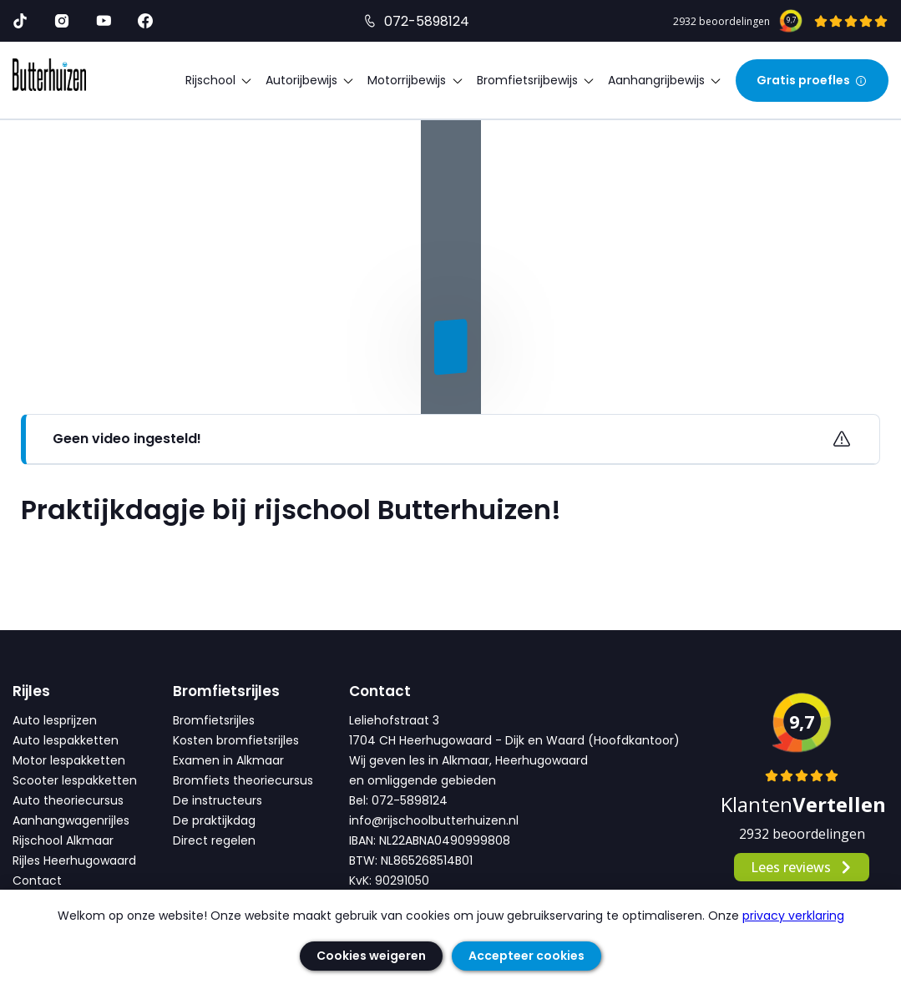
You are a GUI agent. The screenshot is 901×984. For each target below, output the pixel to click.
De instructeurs (217, 800)
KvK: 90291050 (389, 880)
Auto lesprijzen (55, 720)
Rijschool (219, 80)
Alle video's (65, 404)
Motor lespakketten (69, 760)
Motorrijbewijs (415, 80)
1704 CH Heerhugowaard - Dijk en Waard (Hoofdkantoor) (514, 740)
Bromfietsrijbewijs (536, 80)
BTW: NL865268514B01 (411, 860)
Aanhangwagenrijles (71, 820)
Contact (37, 880)
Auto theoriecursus (68, 800)
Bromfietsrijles (214, 720)
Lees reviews (802, 867)
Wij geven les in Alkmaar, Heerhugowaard (468, 760)
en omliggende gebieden (422, 780)
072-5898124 (426, 21)
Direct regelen (214, 840)
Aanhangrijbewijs (665, 80)
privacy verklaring (793, 915)
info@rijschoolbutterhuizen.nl (434, 820)
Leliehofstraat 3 (394, 720)
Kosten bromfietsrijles (236, 740)
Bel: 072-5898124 (398, 800)
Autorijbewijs (310, 80)
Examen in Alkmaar (228, 760)
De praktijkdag (214, 820)
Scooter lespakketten (75, 780)
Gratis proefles (812, 80)
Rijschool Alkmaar (63, 840)
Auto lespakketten (66, 740)
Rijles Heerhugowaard (74, 860)
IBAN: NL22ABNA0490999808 (429, 840)
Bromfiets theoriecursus (243, 780)
